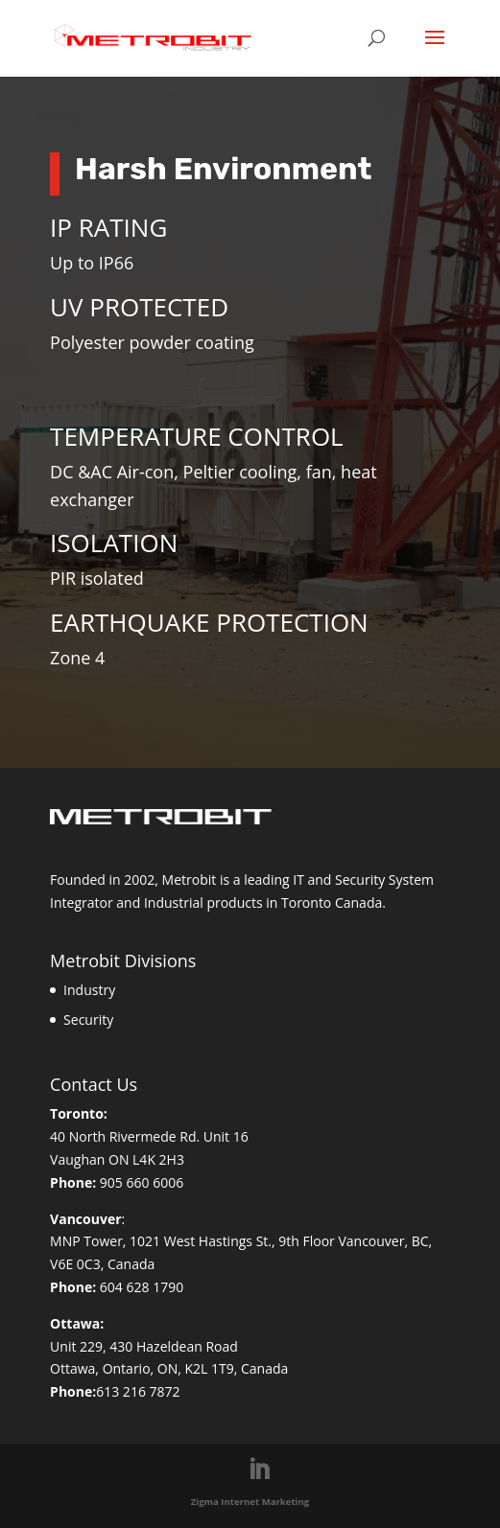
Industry (89, 990)
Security (88, 1019)
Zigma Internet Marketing (250, 1501)
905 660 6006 (141, 1182)
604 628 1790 (141, 1287)
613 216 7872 (137, 1391)
